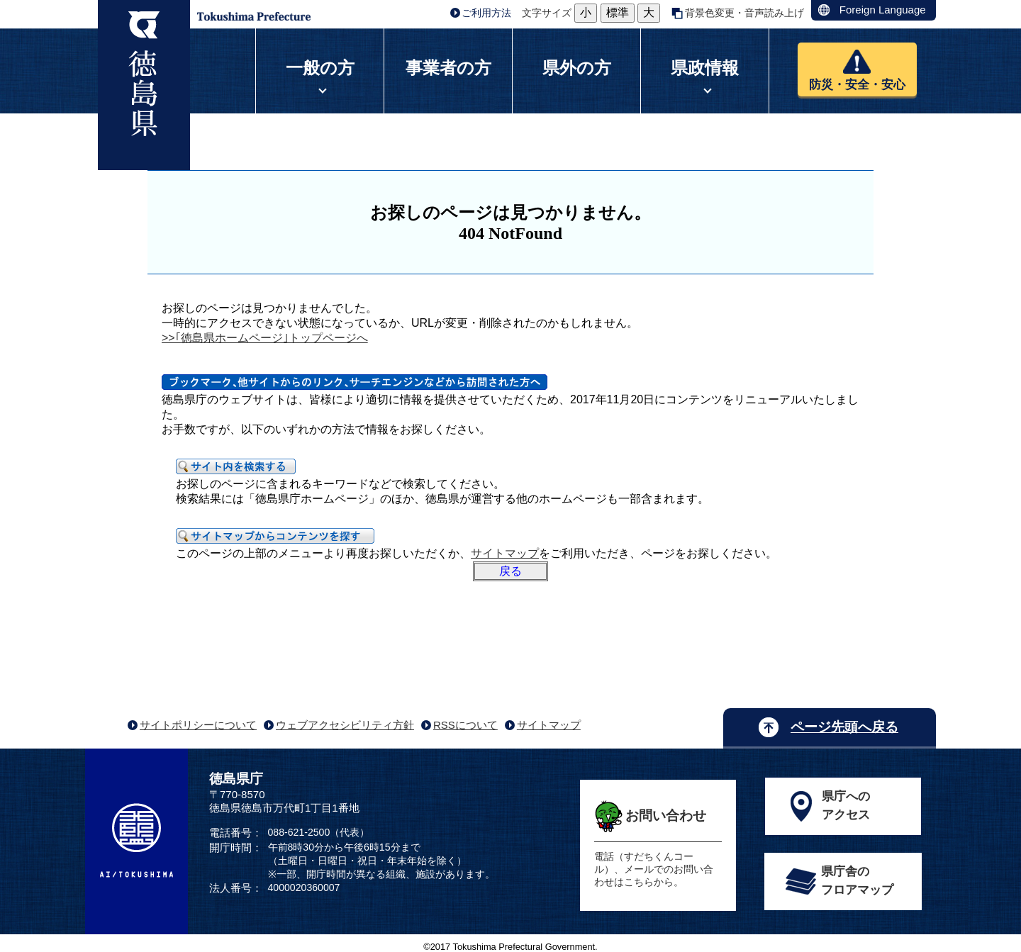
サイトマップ (505, 553)
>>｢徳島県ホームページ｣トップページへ (265, 338)
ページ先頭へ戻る (844, 726)
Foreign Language (882, 10)
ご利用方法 (486, 12)
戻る (510, 571)
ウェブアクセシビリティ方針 (345, 725)
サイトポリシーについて (198, 725)
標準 (617, 12)
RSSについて (465, 725)
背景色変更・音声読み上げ (744, 12)
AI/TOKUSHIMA (136, 840)
